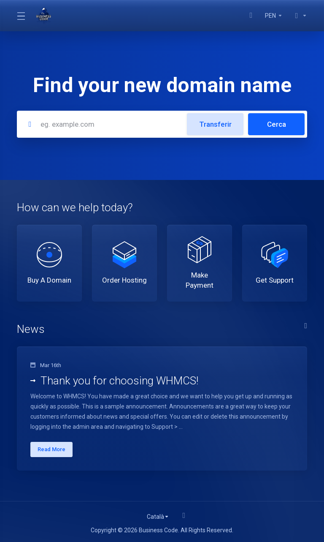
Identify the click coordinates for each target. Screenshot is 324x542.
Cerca (276, 124)
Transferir (215, 124)
